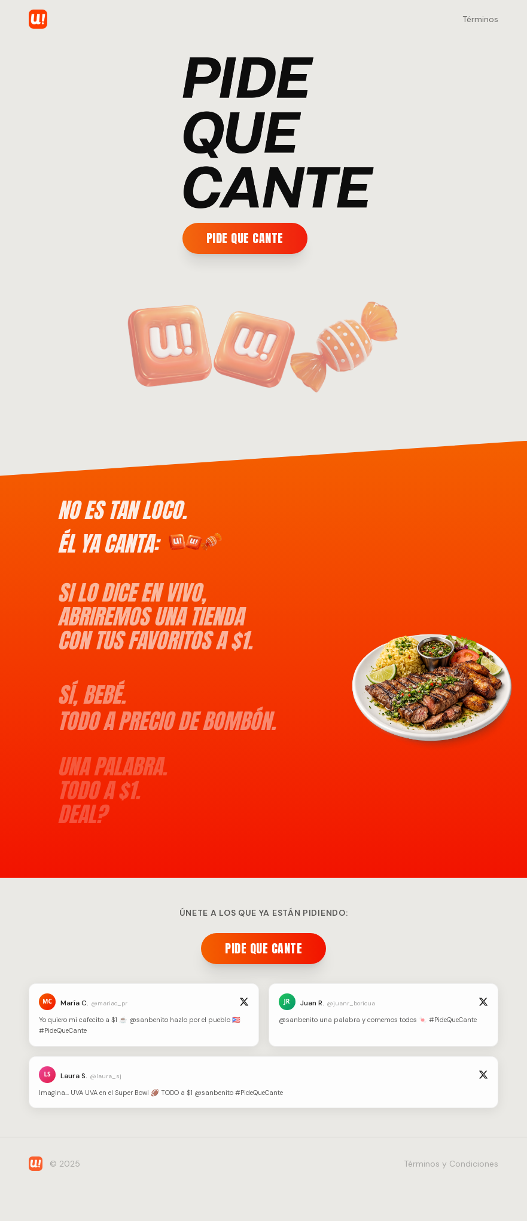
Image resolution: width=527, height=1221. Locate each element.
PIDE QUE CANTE (245, 238)
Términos (480, 19)
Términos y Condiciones (451, 1163)
